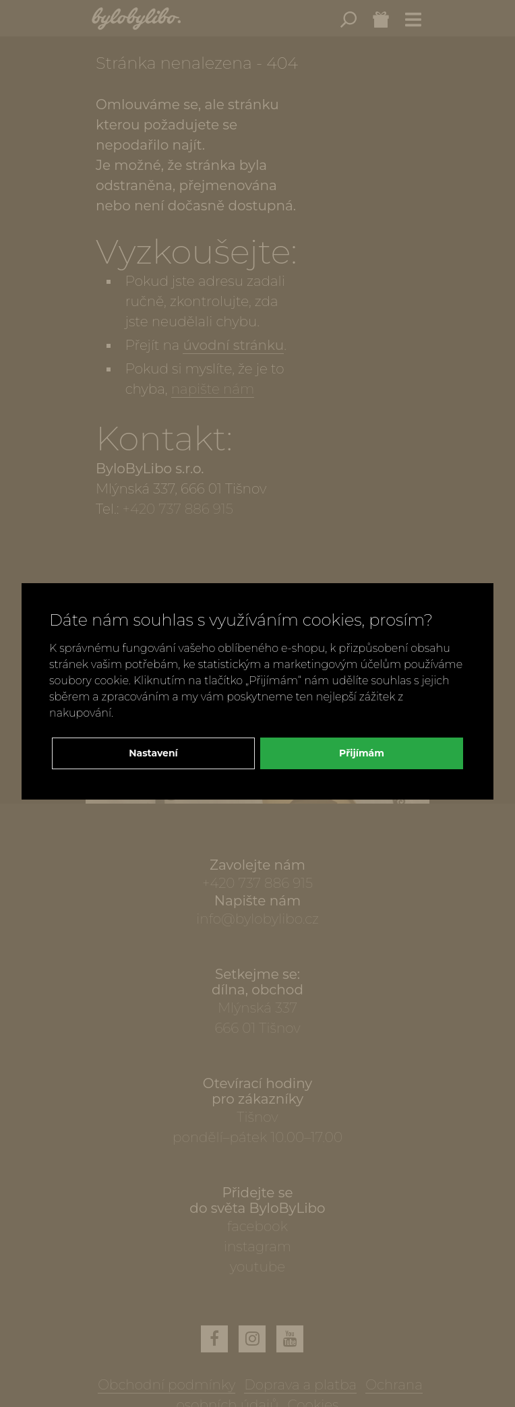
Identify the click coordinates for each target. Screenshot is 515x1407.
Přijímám (361, 753)
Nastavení (153, 753)
